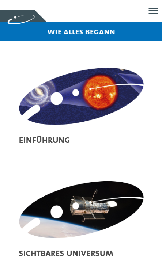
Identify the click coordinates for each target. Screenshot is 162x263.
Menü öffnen (153, 11)
